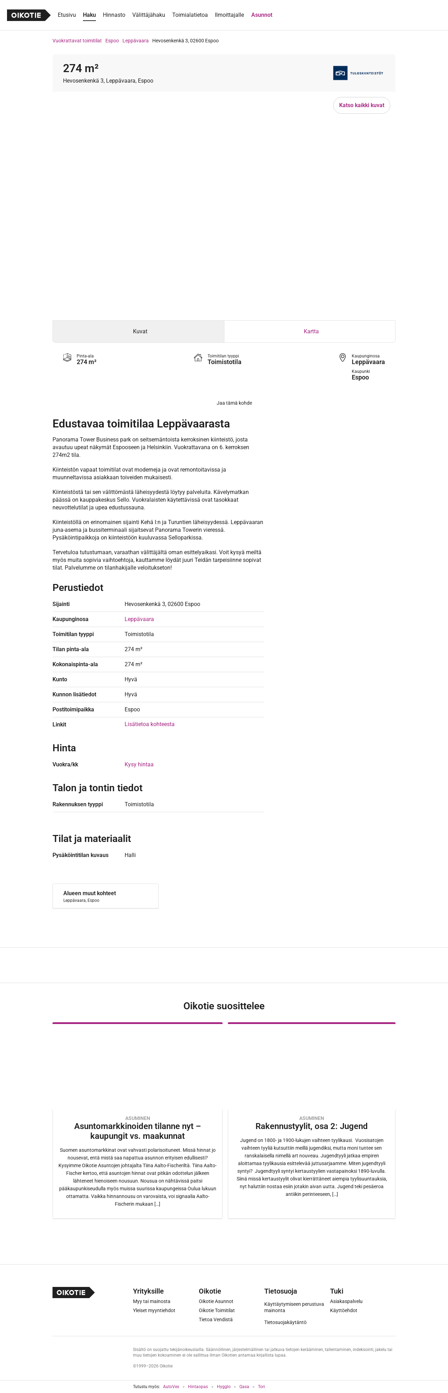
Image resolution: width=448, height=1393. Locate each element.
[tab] (138, 331)
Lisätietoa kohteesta (150, 724)
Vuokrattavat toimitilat (77, 40)
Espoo (112, 40)
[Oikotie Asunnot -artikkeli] (137, 1120)
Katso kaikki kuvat (361, 105)
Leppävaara (135, 40)
